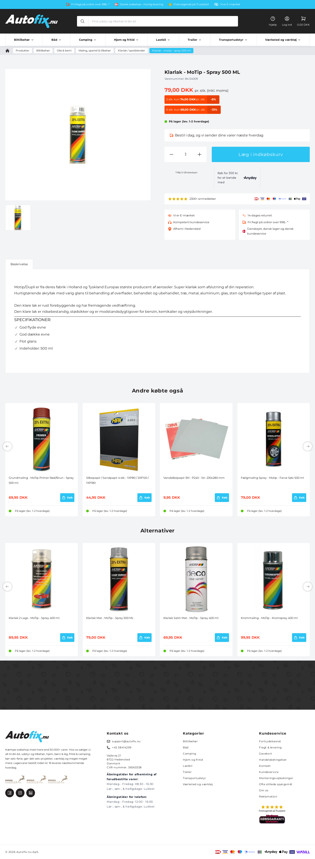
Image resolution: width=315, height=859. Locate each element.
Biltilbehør (190, 741)
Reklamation (268, 796)
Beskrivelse (19, 264)
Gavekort (265, 753)
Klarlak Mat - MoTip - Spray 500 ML (110, 618)
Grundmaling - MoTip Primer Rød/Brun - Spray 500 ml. (41, 480)
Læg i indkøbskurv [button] (260, 154)
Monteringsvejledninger (276, 778)
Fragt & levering (270, 747)
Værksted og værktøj (198, 784)
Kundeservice (268, 772)
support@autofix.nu (126, 741)
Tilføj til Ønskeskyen (186, 172)
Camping (189, 753)
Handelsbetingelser (273, 759)
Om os (263, 790)
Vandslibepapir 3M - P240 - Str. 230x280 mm (194, 477)
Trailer (187, 772)
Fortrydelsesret (270, 741)
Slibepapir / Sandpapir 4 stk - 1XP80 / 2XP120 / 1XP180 (117, 480)
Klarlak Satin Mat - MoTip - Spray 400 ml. (191, 618)
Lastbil (187, 765)
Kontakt (265, 765)
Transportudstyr (194, 778)
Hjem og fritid (193, 759)
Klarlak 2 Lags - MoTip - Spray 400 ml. (34, 618)
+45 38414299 (121, 747)
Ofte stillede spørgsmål (275, 784)
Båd (186, 747)
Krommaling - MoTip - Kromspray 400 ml (269, 618)
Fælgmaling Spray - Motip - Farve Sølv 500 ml (272, 477)
